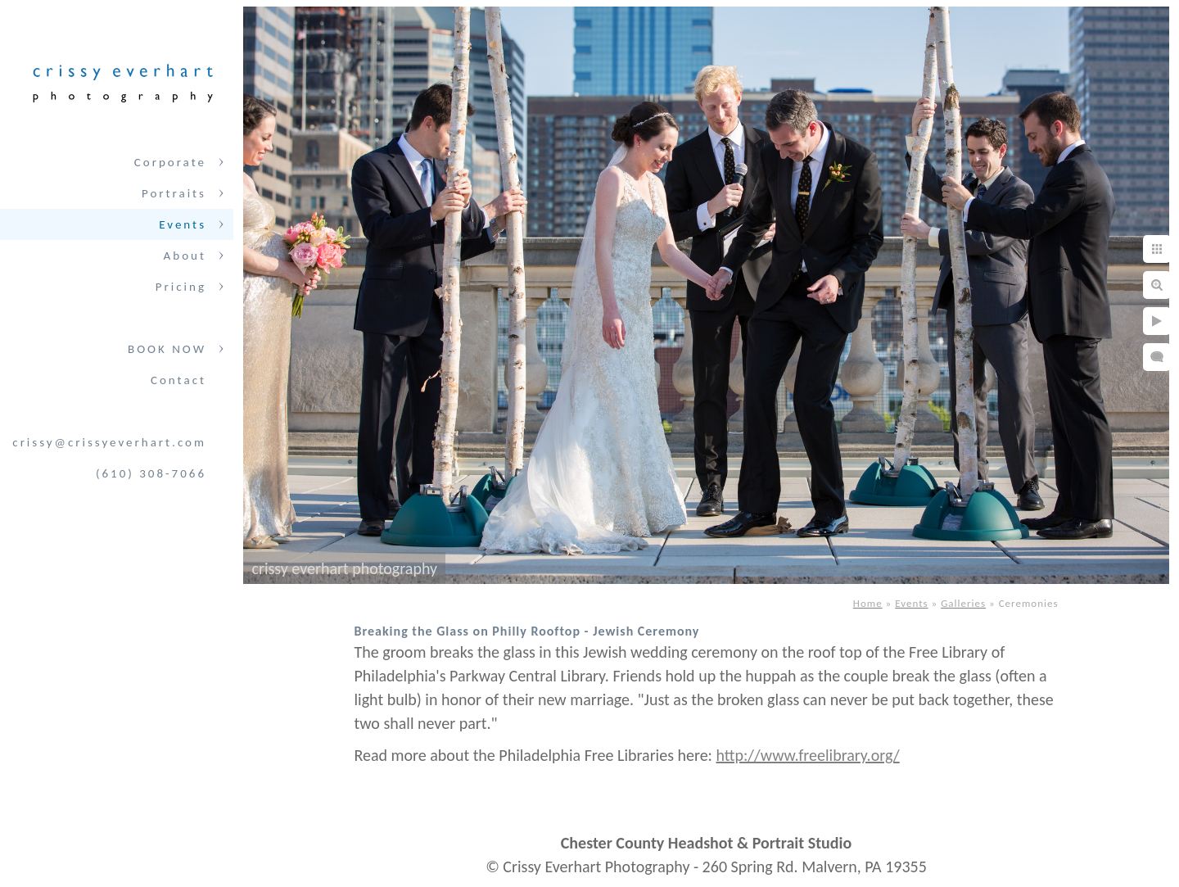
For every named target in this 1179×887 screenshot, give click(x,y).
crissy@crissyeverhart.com (109, 442)
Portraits (174, 193)
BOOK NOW (167, 349)
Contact (178, 380)
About (185, 255)
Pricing (181, 286)
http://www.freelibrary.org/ (808, 755)
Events (182, 224)
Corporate (170, 162)
